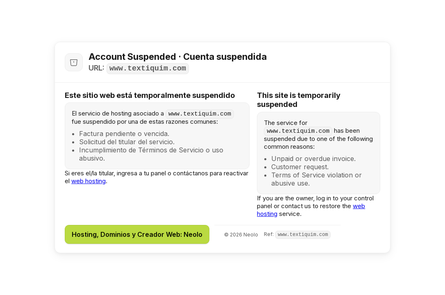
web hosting (88, 181)
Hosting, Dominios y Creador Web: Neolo (137, 234)
